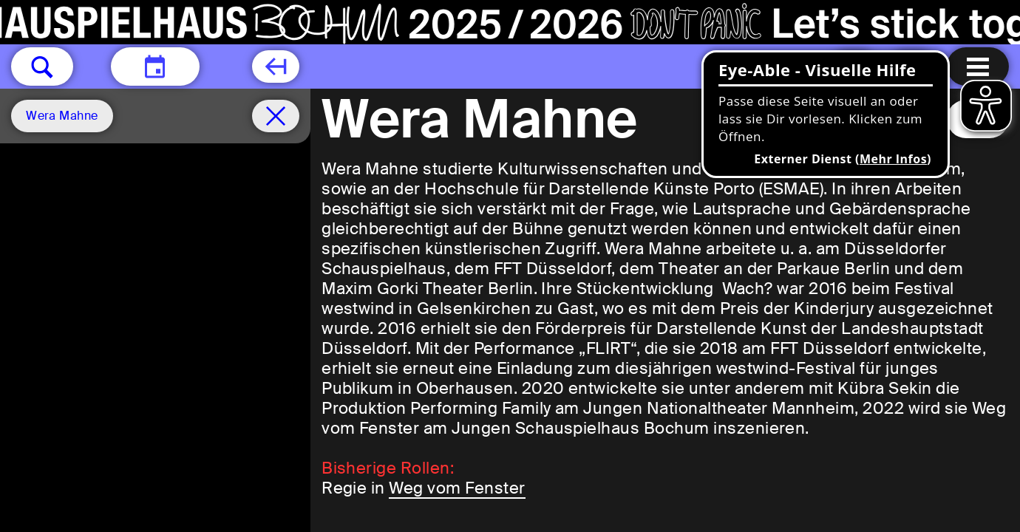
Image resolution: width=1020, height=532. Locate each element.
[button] (42, 66)
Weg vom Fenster (457, 488)
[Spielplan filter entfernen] (275, 116)
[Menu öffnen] (978, 66)
